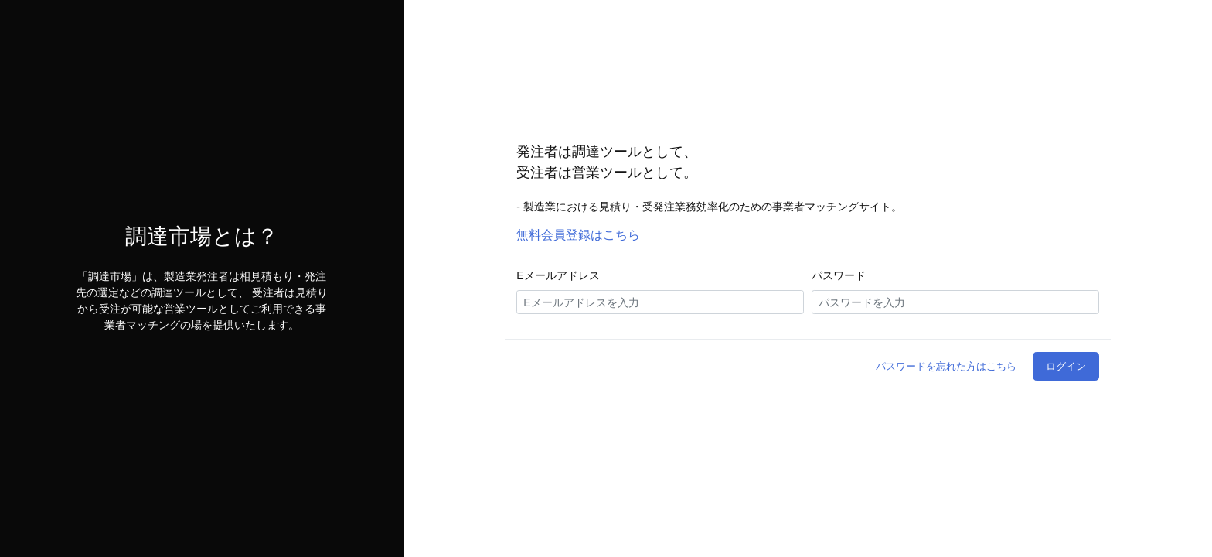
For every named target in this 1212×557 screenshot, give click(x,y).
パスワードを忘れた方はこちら (946, 366)
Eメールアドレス (557, 275)
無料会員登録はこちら (578, 234)
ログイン (1066, 366)
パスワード (839, 275)
